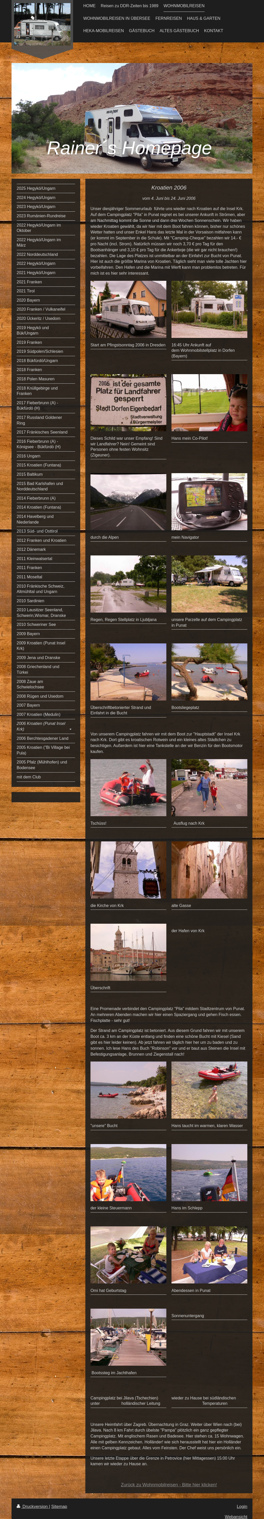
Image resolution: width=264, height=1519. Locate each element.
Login (242, 1506)
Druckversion (33, 1506)
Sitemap (59, 1506)
